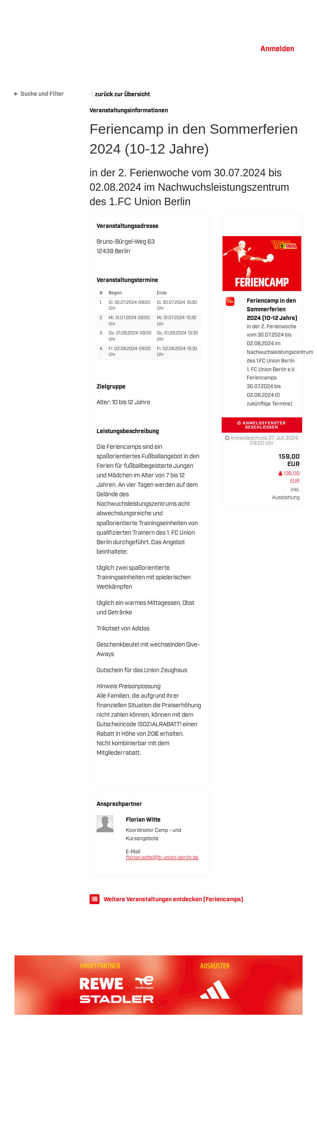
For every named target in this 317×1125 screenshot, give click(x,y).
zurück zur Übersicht (122, 94)
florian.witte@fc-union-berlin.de (162, 858)
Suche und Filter (42, 94)
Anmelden (277, 49)
